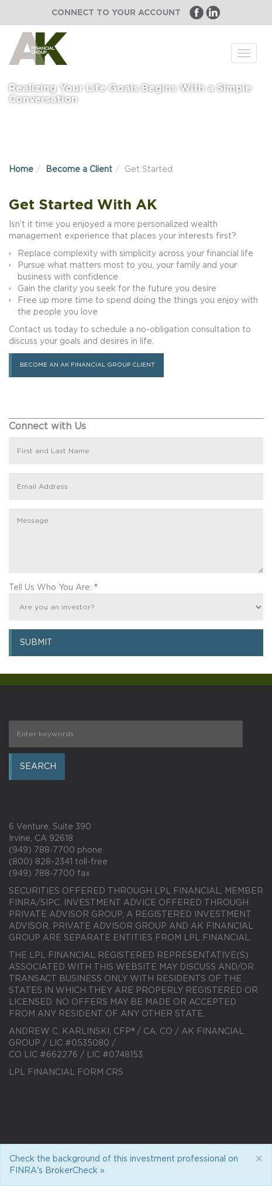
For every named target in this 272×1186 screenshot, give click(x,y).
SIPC (50, 903)
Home (21, 170)
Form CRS (100, 1072)
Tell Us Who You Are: (53, 588)
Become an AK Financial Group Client (87, 365)
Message (136, 541)
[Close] (259, 1159)
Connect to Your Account (116, 13)
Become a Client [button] (79, 170)
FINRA (22, 903)
